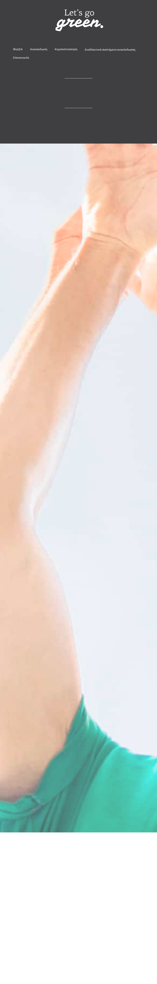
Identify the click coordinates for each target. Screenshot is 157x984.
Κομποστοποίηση (66, 49)
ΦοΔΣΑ (18, 49)
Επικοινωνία (21, 57)
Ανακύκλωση (38, 49)
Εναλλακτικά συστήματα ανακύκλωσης (110, 49)
